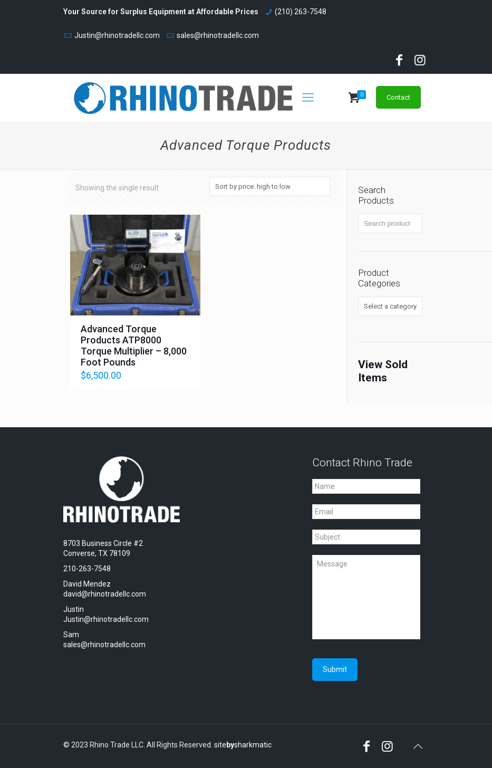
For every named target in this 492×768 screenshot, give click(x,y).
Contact (398, 97)
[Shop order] (270, 186)
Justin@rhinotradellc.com (117, 35)
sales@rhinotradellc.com (218, 35)
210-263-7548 (87, 568)
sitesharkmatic (243, 745)
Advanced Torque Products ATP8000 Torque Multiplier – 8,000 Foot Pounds (134, 345)
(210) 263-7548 (300, 11)
